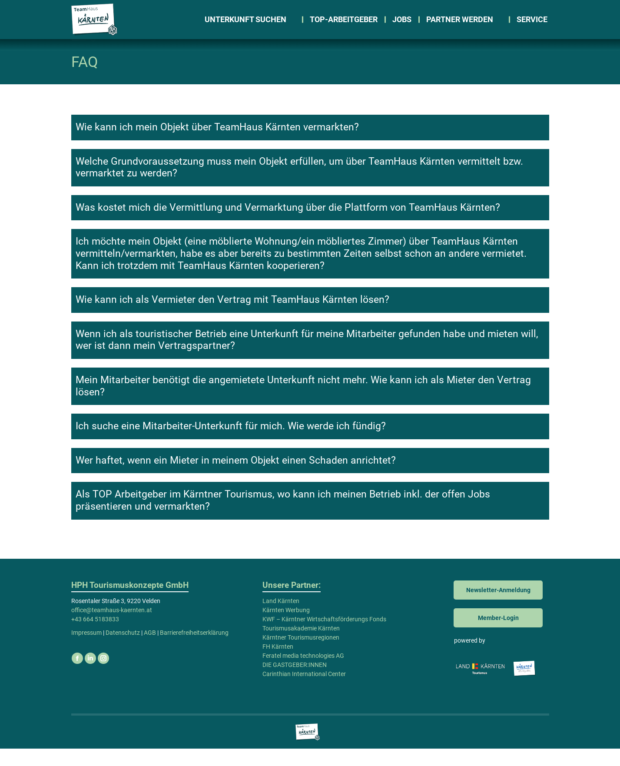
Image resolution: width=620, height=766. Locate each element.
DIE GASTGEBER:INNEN (294, 682)
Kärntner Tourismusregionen (300, 654)
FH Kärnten (277, 663)
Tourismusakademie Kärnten (301, 645)
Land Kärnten (280, 618)
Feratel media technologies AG (303, 673)
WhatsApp (201, 9)
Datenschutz (123, 650)
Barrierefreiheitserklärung (194, 650)
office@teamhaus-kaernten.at (122, 9)
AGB (150, 650)
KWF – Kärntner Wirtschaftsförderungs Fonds (324, 636)
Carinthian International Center (304, 691)
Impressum (86, 650)
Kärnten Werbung (286, 627)
